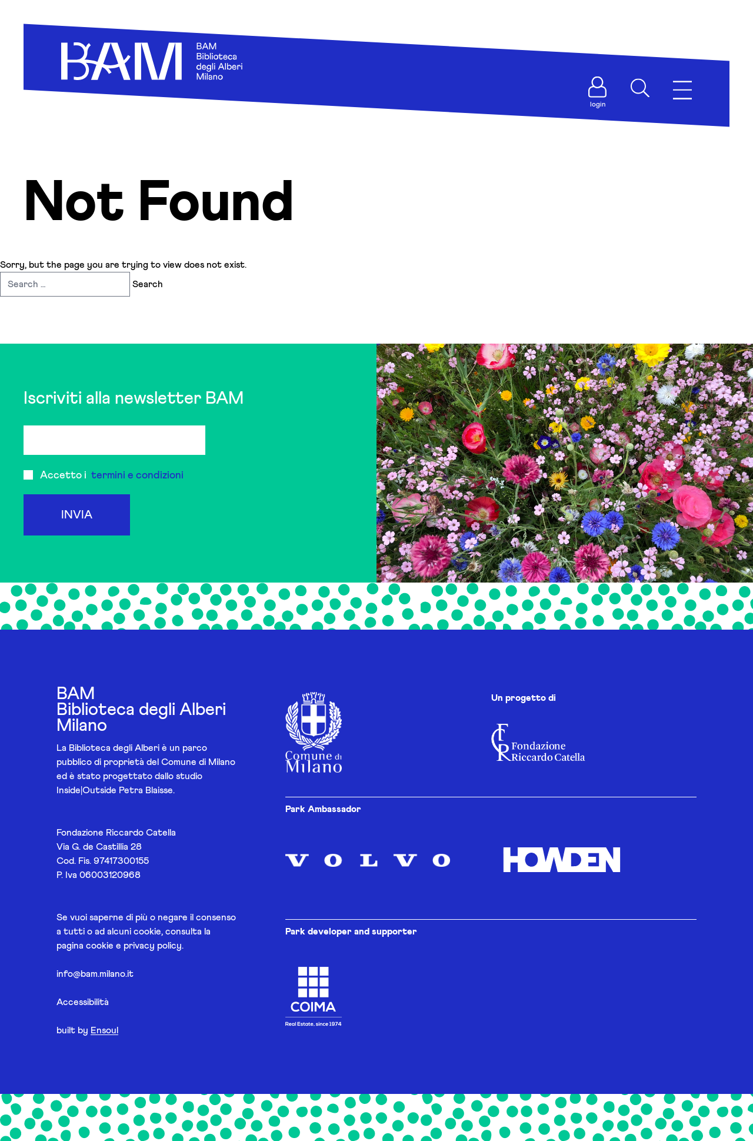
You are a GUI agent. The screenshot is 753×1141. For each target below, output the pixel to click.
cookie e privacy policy (134, 945)
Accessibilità (82, 1002)
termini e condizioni (137, 475)
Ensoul (104, 1030)
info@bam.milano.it (95, 974)
